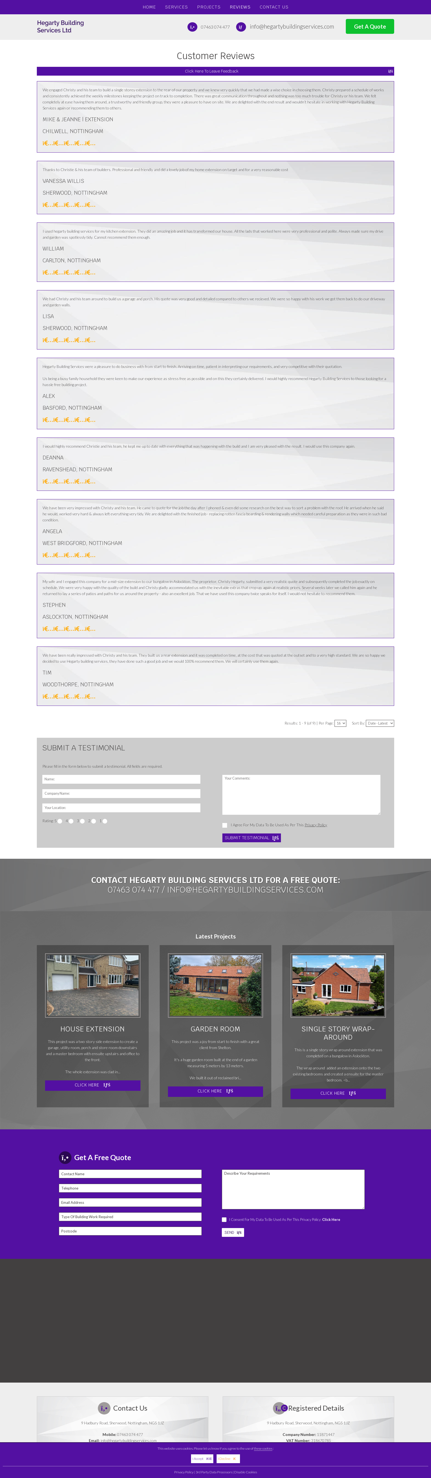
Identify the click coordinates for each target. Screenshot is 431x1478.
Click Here (92, 1085)
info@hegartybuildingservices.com (292, 26)
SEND (233, 1232)
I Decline (228, 1459)
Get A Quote (370, 26)
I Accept (202, 1459)
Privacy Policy (184, 1472)
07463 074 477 (215, 26)
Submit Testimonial (252, 838)
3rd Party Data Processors (213, 1472)
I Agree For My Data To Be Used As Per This (274, 825)
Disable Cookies (245, 1472)
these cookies (263, 1448)
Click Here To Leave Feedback (289, 71)
